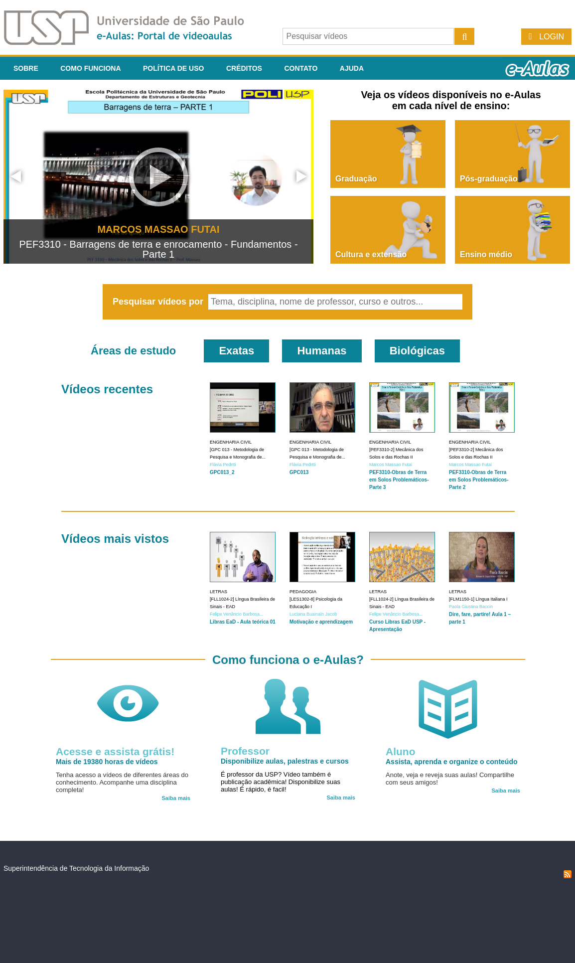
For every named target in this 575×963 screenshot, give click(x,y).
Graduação (356, 178)
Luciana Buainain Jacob (313, 614)
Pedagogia (302, 591)
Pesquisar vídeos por (159, 302)
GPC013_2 (222, 472)
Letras (218, 591)
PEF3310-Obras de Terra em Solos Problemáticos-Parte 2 (478, 480)
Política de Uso (173, 68)
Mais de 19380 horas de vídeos (107, 762)
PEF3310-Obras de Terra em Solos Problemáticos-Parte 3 (399, 480)
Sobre (25, 68)
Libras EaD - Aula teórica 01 (243, 622)
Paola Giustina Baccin (471, 606)
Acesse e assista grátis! (115, 751)
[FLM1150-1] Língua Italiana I (478, 599)
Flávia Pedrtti (223, 464)
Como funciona (90, 68)
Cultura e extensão (371, 254)
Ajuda (352, 68)
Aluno (400, 751)
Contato (300, 68)
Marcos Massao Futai (390, 464)
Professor (245, 751)
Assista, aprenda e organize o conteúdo (452, 762)
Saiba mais (176, 798)
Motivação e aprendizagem (321, 622)
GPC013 (298, 472)
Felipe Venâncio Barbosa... (237, 614)
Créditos (244, 68)
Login (551, 36)
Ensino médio (486, 254)
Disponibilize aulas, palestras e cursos (285, 761)
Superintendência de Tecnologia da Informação (76, 868)
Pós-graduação (489, 178)
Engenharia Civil (231, 442)
